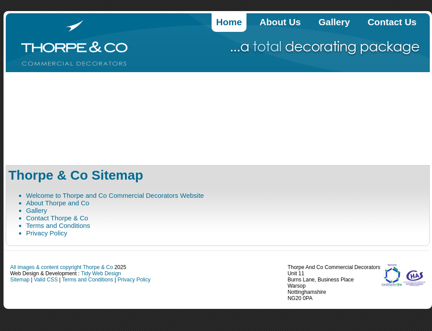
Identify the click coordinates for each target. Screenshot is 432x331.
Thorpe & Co (98, 267)
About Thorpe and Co (57, 203)
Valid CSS (46, 280)
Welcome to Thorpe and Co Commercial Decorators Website (115, 195)
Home (229, 22)
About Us (280, 22)
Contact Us (392, 22)
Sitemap (20, 280)
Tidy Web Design (101, 273)
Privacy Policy (46, 233)
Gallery (334, 22)
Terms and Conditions (58, 225)
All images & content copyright (46, 267)
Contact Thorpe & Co (57, 218)
